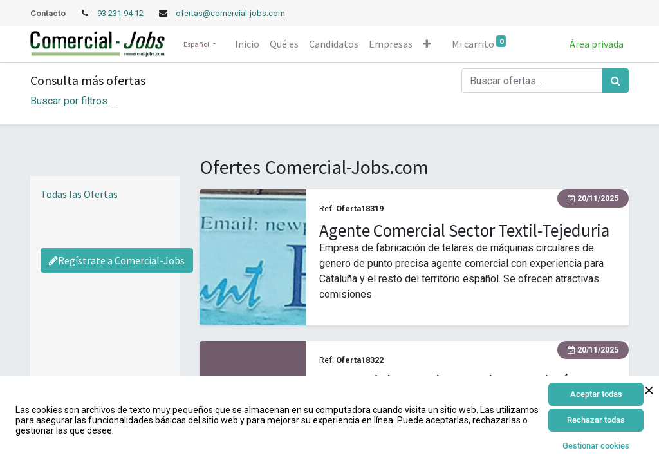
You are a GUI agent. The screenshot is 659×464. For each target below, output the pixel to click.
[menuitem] (247, 44)
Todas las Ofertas (79, 194)
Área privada (597, 43)
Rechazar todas (596, 420)
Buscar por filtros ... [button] (73, 101)
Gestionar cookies (595, 445)
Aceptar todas (596, 394)
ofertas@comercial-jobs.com (230, 13)
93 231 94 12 (121, 13)
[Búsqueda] (615, 80)
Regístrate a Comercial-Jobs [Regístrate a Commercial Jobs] (117, 260)
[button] (427, 44)
